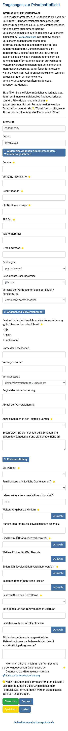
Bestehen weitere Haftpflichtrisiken (23, 623)
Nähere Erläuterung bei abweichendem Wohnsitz (31, 523)
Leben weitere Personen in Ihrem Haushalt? (28, 495)
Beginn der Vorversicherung (18, 390)
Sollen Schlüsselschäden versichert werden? (30, 566)
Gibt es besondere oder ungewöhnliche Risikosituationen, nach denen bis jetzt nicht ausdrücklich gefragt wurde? (28, 641)
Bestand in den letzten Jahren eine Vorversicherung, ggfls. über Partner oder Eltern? (32, 322)
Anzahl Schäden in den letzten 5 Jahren (27, 418)
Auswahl (58, 516)
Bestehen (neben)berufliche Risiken (23, 580)
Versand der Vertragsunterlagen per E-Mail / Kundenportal (28, 291)
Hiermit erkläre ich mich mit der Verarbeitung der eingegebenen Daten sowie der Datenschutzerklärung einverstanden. (36, 667)
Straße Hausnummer (16, 205)
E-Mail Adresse (13, 248)
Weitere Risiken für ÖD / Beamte (21, 552)
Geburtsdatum (12, 190)
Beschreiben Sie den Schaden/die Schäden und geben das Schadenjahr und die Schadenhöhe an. (31, 434)
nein (8, 334)
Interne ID (8, 122)
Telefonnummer (11, 233)
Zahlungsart (9, 262)
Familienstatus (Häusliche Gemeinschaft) (28, 481)
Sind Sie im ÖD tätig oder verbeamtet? (26, 538)
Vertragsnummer (12, 362)
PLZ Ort (8, 219)
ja (7, 329)
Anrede (8, 162)
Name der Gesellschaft (15, 348)
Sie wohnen (11, 467)
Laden (25, 709)
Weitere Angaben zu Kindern (20, 509)
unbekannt (12, 340)
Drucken (26, 701)
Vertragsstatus (11, 376)
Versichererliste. (28, 36)
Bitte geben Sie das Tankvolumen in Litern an (28, 608)
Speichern (10, 709)
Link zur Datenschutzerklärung (21, 675)
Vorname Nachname (16, 176)
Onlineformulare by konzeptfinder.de (34, 722)
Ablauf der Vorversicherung (18, 404)
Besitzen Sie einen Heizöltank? (22, 595)
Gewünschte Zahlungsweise (18, 276)
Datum (6, 136)
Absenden (10, 701)
